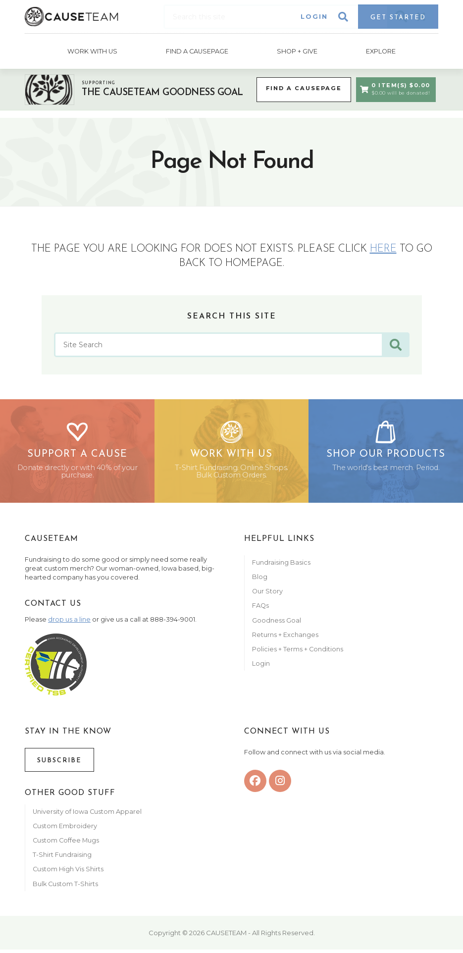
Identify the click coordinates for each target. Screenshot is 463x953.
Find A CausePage (197, 50)
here (383, 247)
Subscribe (59, 764)
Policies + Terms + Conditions (297, 652)
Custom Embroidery (65, 829)
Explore (381, 50)
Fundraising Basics (281, 566)
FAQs (260, 609)
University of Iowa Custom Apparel (87, 815)
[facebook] (255, 784)
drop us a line (69, 623)
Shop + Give (297, 50)
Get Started (398, 17)
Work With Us (92, 50)
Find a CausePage (301, 87)
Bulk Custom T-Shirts (65, 887)
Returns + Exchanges (285, 638)
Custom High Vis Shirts (69, 873)
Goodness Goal (276, 624)
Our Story (267, 594)
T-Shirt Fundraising (62, 858)
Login (314, 16)
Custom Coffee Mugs (66, 843)
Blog (259, 580)
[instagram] (280, 784)
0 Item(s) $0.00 (394, 87)
